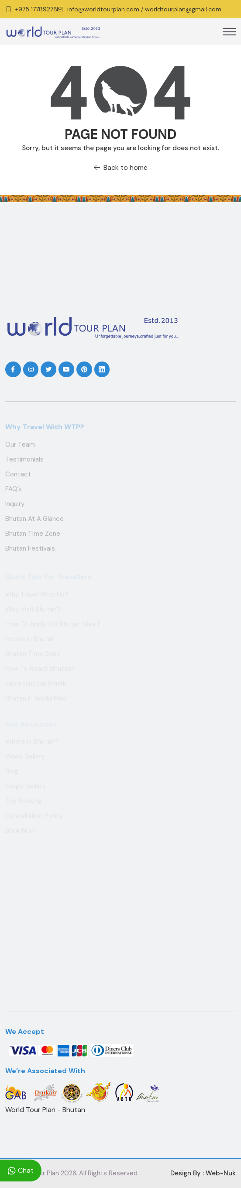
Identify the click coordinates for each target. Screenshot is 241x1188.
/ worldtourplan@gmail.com (181, 9)
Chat (21, 1170)
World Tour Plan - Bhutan (45, 1109)
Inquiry (14, 505)
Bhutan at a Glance (34, 520)
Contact (18, 475)
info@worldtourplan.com (103, 9)
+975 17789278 (36, 9)
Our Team (20, 445)
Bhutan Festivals (30, 549)
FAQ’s (13, 490)
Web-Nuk (221, 1173)
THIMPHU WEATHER (120, 265)
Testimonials (24, 460)
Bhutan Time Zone (32, 534)
